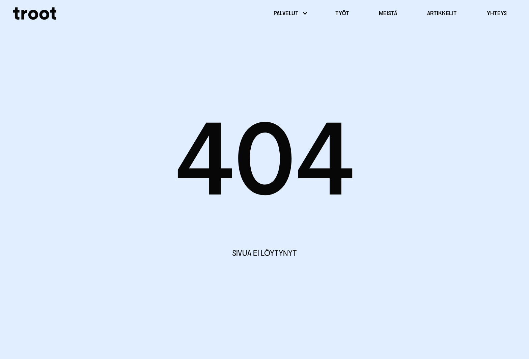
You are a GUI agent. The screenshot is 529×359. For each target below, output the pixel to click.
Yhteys (497, 13)
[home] (34, 13)
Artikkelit (442, 13)
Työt (342, 13)
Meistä (388, 13)
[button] (289, 13)
